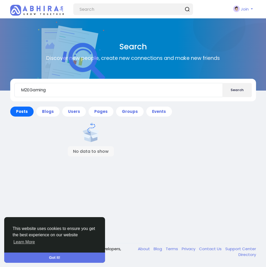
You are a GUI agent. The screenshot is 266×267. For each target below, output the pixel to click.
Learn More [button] (24, 242)
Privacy (189, 249)
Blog (158, 249)
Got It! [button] (54, 257)
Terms (172, 249)
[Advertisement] (91, 194)
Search (237, 89)
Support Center (240, 249)
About (144, 249)
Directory (247, 254)
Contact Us (211, 249)
